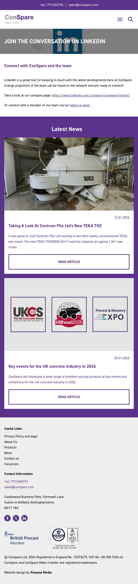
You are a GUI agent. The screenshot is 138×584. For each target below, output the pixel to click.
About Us (10, 442)
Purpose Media (41, 572)
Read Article (69, 262)
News (8, 453)
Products (10, 447)
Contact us (11, 458)
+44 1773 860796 (51, 5)
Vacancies (11, 464)
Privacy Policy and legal (20, 436)
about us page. (80, 105)
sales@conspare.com (83, 5)
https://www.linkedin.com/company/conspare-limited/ (91, 95)
